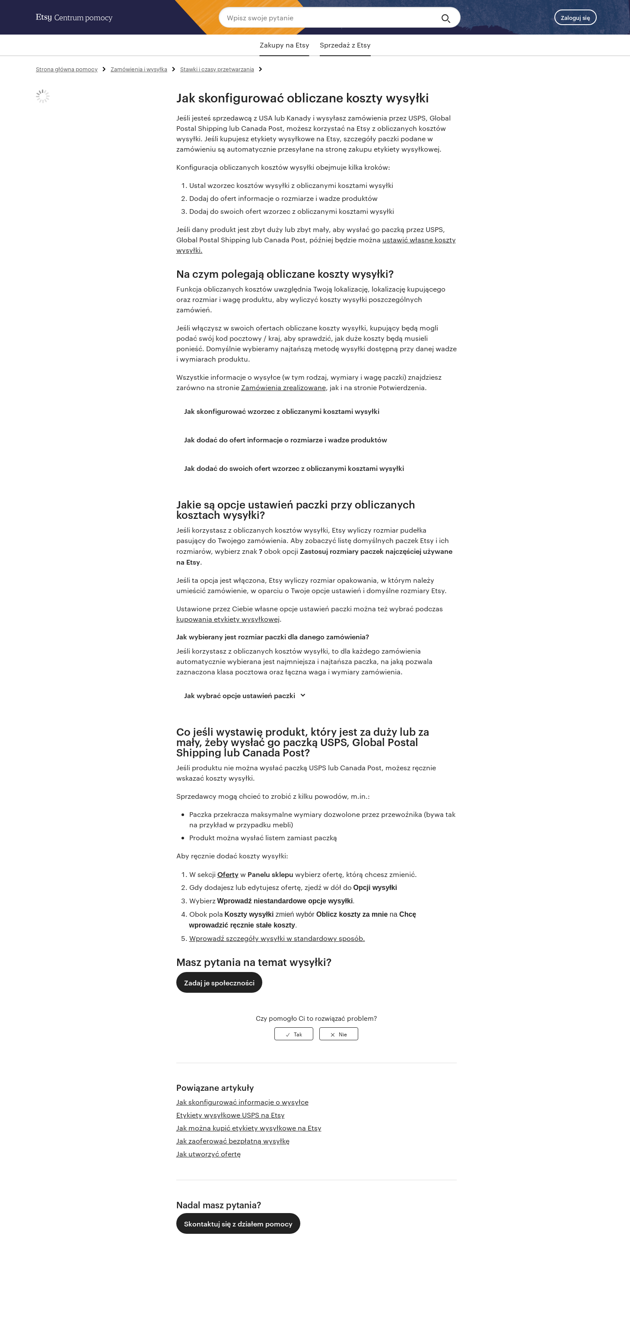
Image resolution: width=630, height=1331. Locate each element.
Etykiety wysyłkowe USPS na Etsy (230, 1114)
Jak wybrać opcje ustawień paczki (246, 695)
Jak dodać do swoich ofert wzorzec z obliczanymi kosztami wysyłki (294, 468)
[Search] (447, 17)
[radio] (293, 1033)
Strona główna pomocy (67, 69)
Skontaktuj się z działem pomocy (238, 1223)
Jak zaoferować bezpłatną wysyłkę (233, 1140)
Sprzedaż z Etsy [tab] (345, 44)
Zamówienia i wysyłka (139, 69)
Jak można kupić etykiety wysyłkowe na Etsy (248, 1127)
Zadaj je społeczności (219, 982)
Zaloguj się (575, 17)
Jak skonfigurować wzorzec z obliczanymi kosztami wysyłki (281, 411)
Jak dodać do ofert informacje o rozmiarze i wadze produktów (285, 439)
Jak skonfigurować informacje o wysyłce (242, 1101)
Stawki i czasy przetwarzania (217, 69)
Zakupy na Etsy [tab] (284, 44)
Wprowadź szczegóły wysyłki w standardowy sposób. (277, 938)
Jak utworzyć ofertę (208, 1153)
